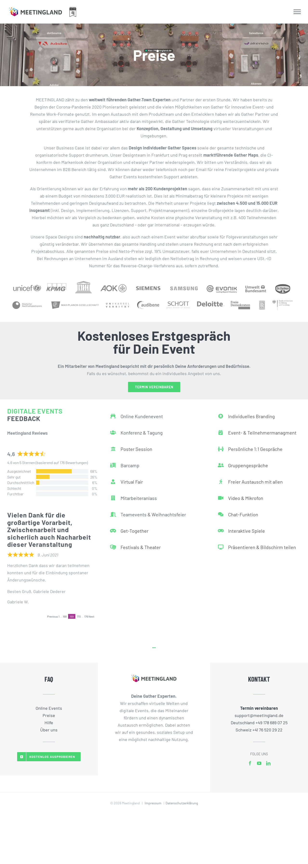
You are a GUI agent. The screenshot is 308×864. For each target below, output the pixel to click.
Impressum (153, 803)
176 (86, 613)
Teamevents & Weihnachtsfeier (153, 511)
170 (79, 613)
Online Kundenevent (142, 413)
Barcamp (130, 462)
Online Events (49, 708)
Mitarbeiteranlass (139, 495)
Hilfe (49, 722)
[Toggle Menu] (297, 12)
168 (65, 613)
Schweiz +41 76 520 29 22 (259, 729)
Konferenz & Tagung (142, 430)
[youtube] (259, 763)
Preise (49, 715)
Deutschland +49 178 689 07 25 (259, 722)
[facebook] (250, 763)
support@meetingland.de (259, 715)
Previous (52, 613)
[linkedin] (268, 763)
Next (91, 613)
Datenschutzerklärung (182, 803)
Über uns (49, 729)
